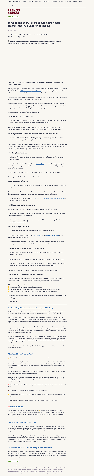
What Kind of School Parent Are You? (20, 353)
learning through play (32, 469)
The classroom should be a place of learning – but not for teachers (30, 447)
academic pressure (19, 466)
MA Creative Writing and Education (30, 91)
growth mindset (17, 469)
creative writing (11, 467)
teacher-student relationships (33, 473)
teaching (54, 473)
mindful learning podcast (13, 471)
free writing (40, 164)
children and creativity (49, 466)
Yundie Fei (59, 473)
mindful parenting (33, 471)
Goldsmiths (10, 469)
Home (9, 1)
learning (24, 469)
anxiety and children (28, 466)
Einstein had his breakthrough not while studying (49, 198)
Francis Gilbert (56, 467)
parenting (55, 471)
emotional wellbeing (46, 467)
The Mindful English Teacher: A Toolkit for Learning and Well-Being (30, 307)
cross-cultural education (21, 467)
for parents (13, 17)
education (30, 467)
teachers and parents (46, 473)
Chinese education (59, 466)
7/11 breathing (37, 235)
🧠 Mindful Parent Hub (16, 406)
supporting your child (21, 473)
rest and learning (11, 473)
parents (60, 471)
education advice (37, 467)
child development (38, 466)
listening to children (42, 469)
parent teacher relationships (45, 471)
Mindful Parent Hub (24, 471)
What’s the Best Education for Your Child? (22, 422)
